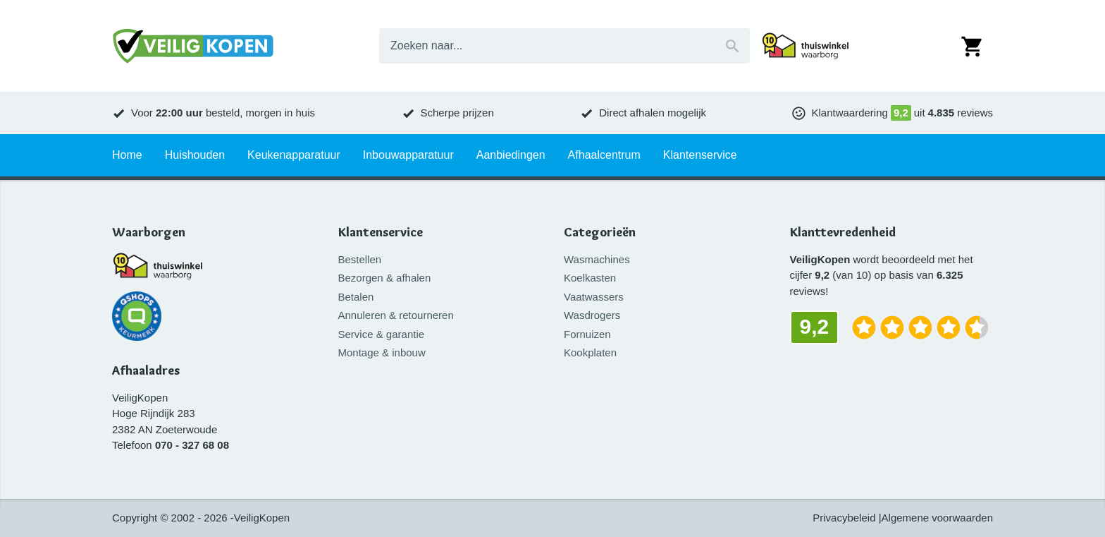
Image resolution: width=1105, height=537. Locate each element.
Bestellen (360, 259)
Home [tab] (127, 155)
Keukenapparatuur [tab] (293, 155)
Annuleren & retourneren (396, 315)
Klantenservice (380, 232)
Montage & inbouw (382, 352)
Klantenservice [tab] (700, 155)
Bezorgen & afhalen (384, 278)
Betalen (356, 297)
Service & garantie (381, 334)
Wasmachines (597, 259)
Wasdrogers (592, 315)
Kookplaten (590, 352)
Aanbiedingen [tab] (510, 155)
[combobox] (564, 46)
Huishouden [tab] (195, 155)
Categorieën (600, 232)
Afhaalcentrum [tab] (604, 155)
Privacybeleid (844, 518)
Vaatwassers (594, 297)
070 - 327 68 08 (192, 445)
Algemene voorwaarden (937, 518)
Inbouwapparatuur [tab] (408, 155)
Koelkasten (590, 278)
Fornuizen (587, 334)
